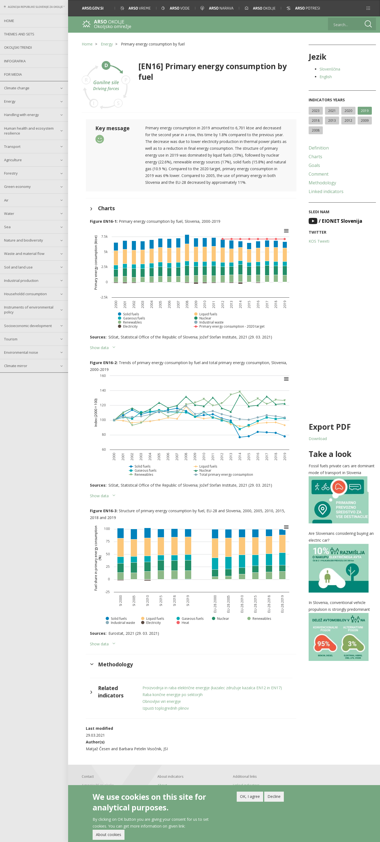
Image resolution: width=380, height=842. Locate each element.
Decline (274, 796)
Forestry (11, 173)
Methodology (322, 183)
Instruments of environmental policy (28, 310)
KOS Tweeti (319, 241)
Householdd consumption (25, 293)
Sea (7, 226)
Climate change (16, 88)
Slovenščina (330, 69)
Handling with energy (21, 114)
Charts (315, 157)
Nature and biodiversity (23, 240)
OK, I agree (250, 796)
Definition (319, 148)
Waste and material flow (24, 253)
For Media (13, 74)
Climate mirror (15, 365)
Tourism (10, 339)
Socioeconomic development (28, 325)
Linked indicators (326, 191)
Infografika (15, 61)
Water (9, 213)
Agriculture (13, 159)
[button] (368, 8)
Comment (319, 174)
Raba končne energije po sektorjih (172, 694)
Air (6, 200)
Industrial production (21, 280)
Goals (314, 165)
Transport (12, 146)
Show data (99, 347)
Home (9, 20)
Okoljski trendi (18, 47)
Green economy (17, 186)
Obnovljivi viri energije (161, 701)
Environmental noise (21, 352)
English (326, 76)
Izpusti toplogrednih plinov (165, 708)
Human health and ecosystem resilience (29, 131)
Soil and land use (18, 267)
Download (318, 438)
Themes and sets (19, 34)
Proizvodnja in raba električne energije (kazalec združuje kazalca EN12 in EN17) (212, 687)
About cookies (108, 834)
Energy (10, 101)
